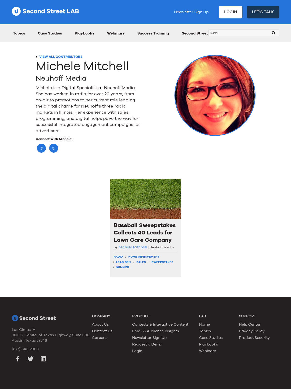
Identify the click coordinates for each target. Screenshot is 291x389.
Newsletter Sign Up (191, 12)
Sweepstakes (162, 262)
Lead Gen (123, 262)
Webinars (116, 33)
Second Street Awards (202, 33)
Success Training (153, 33)
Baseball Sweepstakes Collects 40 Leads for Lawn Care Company (145, 233)
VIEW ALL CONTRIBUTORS (61, 57)
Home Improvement (143, 256)
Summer (122, 267)
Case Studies (50, 33)
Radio (118, 256)
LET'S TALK (263, 12)
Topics (19, 33)
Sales (141, 262)
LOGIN (230, 12)
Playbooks (84, 33)
